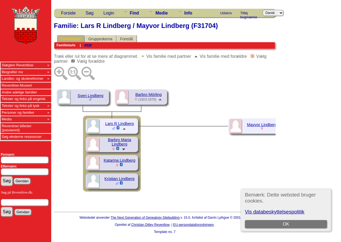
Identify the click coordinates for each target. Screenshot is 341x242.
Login (108, 13)
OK (286, 224)
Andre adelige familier (19, 92)
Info (188, 13)
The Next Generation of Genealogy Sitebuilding (145, 218)
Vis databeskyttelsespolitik (274, 212)
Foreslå (126, 39)
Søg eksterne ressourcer (22, 137)
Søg (89, 13)
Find (134, 13)
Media (7, 119)
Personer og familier (18, 112)
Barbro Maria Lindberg (119, 142)
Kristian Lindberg (119, 178)
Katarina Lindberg (119, 160)
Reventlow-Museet (17, 85)
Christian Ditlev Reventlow (150, 225)
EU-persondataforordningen (193, 225)
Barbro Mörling (148, 94)
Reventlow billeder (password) (16, 128)
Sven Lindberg (91, 95)
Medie (161, 13)
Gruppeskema (100, 39)
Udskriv (226, 13)
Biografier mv (12, 72)
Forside (68, 13)
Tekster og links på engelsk (23, 99)
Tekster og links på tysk (20, 106)
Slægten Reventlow (17, 65)
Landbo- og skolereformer (23, 78)
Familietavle (70, 39)
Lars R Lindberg (119, 123)
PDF (88, 45)
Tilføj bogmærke (248, 14)
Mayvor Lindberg (262, 125)
